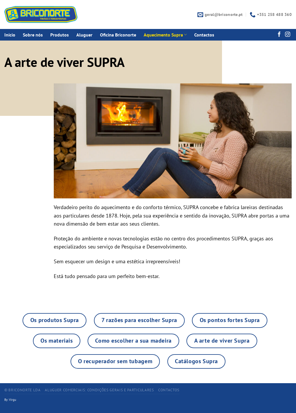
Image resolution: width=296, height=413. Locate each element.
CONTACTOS (169, 389)
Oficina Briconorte (118, 35)
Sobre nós (33, 35)
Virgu (12, 400)
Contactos (204, 35)
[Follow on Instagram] (287, 35)
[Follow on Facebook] (279, 35)
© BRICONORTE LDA (22, 389)
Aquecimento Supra (165, 35)
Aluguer (84, 35)
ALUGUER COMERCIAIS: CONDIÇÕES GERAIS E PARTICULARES (99, 389)
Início (9, 35)
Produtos (59, 35)
